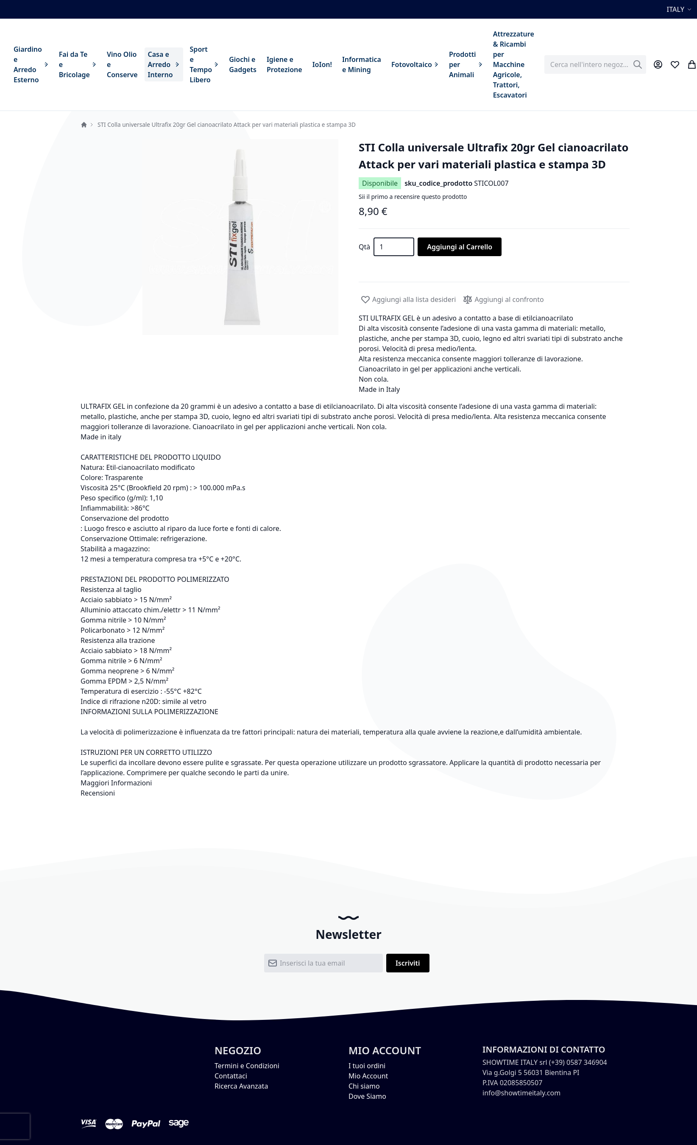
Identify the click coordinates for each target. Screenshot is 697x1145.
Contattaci (231, 1076)
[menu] (274, 64)
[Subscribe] (407, 963)
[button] (680, 9)
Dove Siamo (367, 1096)
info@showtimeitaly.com (521, 1093)
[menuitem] (31, 64)
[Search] (638, 64)
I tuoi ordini (366, 1065)
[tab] (348, 783)
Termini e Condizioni (247, 1065)
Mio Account (368, 1076)
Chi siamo (364, 1086)
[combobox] (595, 64)
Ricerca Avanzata (241, 1086)
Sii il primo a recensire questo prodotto (413, 197)
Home (84, 124)
